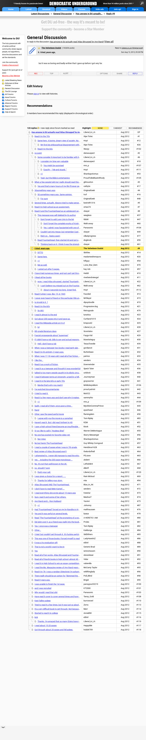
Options (104, 73)
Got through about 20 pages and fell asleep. (54, 630)
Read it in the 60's (42, 306)
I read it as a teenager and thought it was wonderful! (58, 368)
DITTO (40, 252)
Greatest (46, 9)
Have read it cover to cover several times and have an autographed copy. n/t (68, 596)
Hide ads (100, 9)
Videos (64, 9)
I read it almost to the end (46, 315)
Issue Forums (10, 97)
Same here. (42, 257)
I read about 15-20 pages (46, 625)
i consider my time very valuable (54, 161)
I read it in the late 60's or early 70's (50, 381)
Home (11, 9)
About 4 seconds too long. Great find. (59, 290)
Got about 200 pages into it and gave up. (52, 319)
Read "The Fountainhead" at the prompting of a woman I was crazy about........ (69, 518)
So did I (40, 310)
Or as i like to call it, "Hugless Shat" (49, 431)
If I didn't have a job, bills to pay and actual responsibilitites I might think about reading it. (73, 339)
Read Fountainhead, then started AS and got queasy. (60, 240)
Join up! (117, 9)
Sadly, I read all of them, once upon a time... (53, 406)
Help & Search (10, 112)
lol (38, 327)
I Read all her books (43, 277)
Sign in (135, 9)
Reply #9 (110, 13)
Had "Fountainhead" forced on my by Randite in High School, (61, 509)
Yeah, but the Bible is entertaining (55, 178)
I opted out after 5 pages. (48, 269)
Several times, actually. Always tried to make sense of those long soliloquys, (68, 203)
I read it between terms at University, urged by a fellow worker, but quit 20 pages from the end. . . (77, 377)
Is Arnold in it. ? (41, 302)
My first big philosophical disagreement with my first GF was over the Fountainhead (77, 145)
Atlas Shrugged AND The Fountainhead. (52, 484)
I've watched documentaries (47, 389)
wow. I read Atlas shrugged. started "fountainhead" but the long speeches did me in (73, 281)
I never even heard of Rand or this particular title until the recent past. (65, 298)
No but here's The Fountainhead (48, 443)
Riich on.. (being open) (50, 236)
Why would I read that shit (46, 592)
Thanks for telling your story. (50, 480)
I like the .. (39, 360)
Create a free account (10, 65)
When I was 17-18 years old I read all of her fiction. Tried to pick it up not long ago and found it (75, 356)
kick (36, 617)
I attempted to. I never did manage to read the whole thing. (60, 455)
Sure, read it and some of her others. (50, 497)
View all (109, 41)
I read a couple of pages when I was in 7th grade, (56, 447)
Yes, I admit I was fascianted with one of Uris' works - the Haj (70, 228)
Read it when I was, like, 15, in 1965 (50, 294)
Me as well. (42, 265)
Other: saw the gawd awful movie (49, 414)
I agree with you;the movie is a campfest (55, 418)
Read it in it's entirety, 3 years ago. (49, 352)
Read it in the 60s (45, 149)
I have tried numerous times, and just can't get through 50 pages (63, 273)
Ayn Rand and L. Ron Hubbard (48, 501)
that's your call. (44, 472)
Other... (38, 530)
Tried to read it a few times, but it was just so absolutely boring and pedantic (68, 605)
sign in (36, 94)
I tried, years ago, (42, 248)
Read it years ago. (42, 580)
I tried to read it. (41, 393)
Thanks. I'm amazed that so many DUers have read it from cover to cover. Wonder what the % (78, 621)
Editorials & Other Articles (11, 84)
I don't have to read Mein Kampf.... (50, 489)
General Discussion (62, 13)
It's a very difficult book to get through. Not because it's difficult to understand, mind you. (73, 609)
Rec (35, 73)
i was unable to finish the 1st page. (50, 584)
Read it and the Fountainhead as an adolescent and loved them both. (65, 211)
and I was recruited (43, 588)
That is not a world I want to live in (49, 547)
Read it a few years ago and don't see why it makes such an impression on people (70, 397)
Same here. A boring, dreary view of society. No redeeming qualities (66, 140)
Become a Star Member (11, 76)
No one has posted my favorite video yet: (52, 435)
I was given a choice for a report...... (50, 476)
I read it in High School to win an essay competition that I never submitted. (67, 563)
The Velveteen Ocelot (51, 48)
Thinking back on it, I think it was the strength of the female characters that (73, 244)
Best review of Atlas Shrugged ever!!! (51, 451)
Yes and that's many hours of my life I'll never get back (61, 186)
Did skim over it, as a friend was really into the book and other (61, 522)
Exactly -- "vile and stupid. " (55, 169)
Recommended (135, 128)
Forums (81, 9)
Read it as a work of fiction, (46, 364)
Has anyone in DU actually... (89, 13)
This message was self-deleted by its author (56, 215)
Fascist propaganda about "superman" (51, 335)
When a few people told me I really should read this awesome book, (64, 182)
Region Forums (11, 106)
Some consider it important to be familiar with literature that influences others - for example (77, 157)
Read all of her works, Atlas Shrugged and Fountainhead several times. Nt (67, 555)
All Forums (9, 94)
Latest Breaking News (13, 80)
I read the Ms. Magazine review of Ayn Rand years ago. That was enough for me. (70, 567)
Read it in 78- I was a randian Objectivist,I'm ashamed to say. (61, 572)
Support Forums (11, 109)
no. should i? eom (42, 468)
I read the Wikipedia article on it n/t (50, 323)
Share (119, 73)
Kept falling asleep (43, 601)
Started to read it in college (46, 613)
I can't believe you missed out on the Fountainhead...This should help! (70, 286)
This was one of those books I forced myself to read (57, 538)
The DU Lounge (11, 91)
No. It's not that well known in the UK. (51, 464)
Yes (36, 551)
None (100, 128)
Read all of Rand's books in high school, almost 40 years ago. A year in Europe (69, 559)
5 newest (117, 128)
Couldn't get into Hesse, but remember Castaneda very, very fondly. (69, 232)
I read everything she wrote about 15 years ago (55, 493)
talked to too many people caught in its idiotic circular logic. (60, 373)
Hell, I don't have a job (46, 344)
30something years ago (45, 190)
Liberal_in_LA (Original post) (132, 48)
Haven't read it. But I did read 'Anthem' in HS (53, 422)
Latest (29, 9)
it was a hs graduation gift (46, 542)
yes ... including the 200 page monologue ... (54, 460)
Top (51, 73)
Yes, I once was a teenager (46, 526)
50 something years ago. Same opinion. (54, 194)
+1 (41, 174)
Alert (65, 73)
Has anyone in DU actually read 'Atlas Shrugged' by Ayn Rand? (77, 42)
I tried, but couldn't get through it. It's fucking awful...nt (58, 534)
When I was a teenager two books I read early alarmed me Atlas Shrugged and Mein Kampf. (75, 348)
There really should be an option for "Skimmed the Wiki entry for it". (64, 576)
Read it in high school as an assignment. (52, 207)
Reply (135, 73)
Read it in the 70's (42, 136)
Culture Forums (11, 100)
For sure (44, 199)
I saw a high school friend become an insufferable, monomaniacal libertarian (68, 426)
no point (38, 153)
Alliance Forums (11, 103)
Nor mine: (41, 439)
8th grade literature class (45, 331)
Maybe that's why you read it (50, 385)
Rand (37, 410)
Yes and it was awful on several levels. (51, 513)
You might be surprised (53, 165)
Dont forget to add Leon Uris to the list (57, 219)
